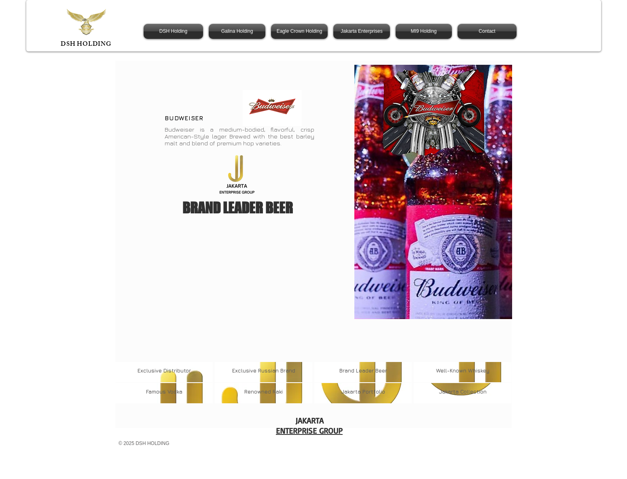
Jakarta (351, 391)
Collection (473, 391)
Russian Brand (276, 370)
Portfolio (373, 391)
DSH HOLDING (86, 44)
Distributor (177, 370)
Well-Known (451, 370)
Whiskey (477, 370)
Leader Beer (370, 370)
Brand (346, 370)
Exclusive (150, 370)
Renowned (257, 391)
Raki (277, 391)
